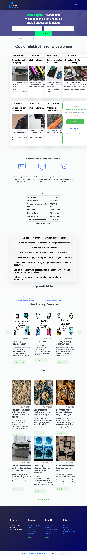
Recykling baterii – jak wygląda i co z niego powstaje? (64, 412)
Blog (63, 534)
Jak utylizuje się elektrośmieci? (63, 342)
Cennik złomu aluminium (49, 526)
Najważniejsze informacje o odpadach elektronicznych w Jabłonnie (39, 278)
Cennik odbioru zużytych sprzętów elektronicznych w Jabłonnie (43, 257)
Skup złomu (31, 529)
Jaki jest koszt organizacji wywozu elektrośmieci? (43, 238)
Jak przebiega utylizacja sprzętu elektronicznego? (42, 412)
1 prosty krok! (75, 130)
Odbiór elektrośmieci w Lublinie (53, 300)
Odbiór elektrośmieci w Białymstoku (25, 300)
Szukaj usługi (44, 34)
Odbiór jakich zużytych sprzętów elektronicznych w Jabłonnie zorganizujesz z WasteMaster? (42, 271)
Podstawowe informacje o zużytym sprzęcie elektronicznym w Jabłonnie (42, 263)
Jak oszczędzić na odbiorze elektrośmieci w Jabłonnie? (43, 253)
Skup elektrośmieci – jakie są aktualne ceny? (65, 468)
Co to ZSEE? (40, 341)
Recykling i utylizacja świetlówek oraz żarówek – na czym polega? (21, 413)
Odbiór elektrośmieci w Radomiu (24, 299)
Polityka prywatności (69, 531)
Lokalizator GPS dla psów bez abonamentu (34, 553)
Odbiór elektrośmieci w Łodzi (52, 299)
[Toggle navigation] (75, 5)
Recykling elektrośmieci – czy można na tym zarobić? (42, 469)
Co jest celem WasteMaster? (44, 248)
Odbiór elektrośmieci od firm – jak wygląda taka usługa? (21, 468)
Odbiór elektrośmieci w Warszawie (25, 297)
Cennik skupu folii (51, 529)
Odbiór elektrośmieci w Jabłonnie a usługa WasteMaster (44, 243)
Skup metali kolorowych (31, 532)
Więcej (19, 362)
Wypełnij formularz (75, 122)
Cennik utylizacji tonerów (50, 532)
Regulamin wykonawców (67, 528)
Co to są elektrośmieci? (19, 342)
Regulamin (65, 525)
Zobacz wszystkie (43, 499)
